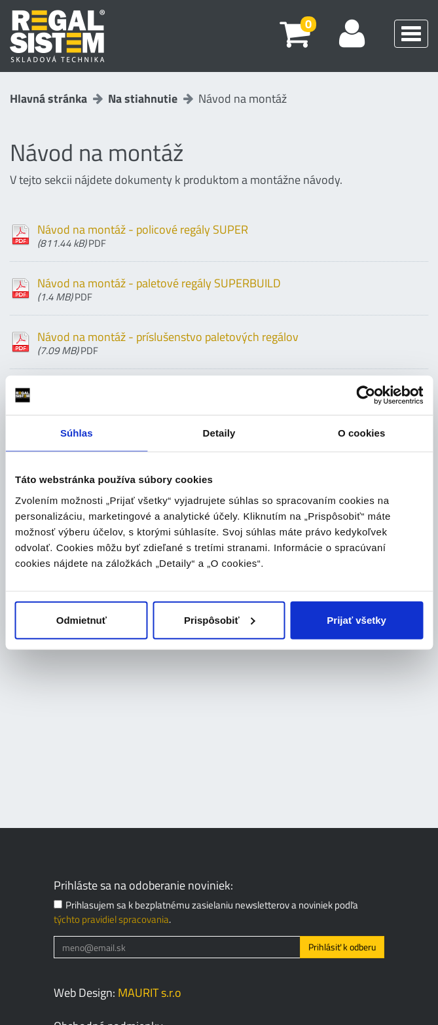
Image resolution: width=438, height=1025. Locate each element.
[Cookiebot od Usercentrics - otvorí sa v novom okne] (365, 395)
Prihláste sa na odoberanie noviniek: (143, 885)
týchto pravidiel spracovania (111, 919)
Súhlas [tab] (76, 433)
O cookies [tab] (362, 433)
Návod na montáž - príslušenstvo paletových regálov (232, 341)
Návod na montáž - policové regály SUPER (232, 234)
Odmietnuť (81, 619)
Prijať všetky (356, 619)
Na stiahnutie (142, 98)
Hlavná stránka (48, 98)
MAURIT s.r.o (149, 992)
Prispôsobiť (219, 619)
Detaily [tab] (219, 433)
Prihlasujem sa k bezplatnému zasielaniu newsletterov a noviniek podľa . (206, 912)
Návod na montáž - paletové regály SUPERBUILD (232, 288)
